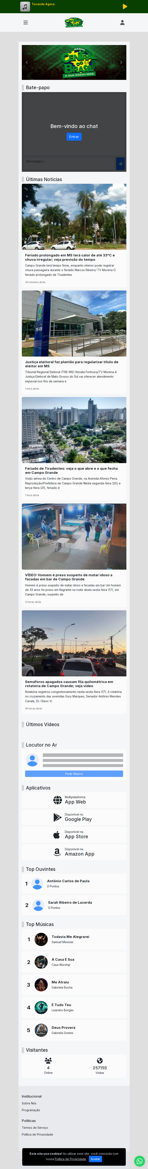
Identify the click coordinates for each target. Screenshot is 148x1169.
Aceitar (95, 1159)
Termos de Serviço (35, 1127)
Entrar (74, 137)
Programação (31, 1110)
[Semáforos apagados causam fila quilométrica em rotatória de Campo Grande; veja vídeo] (74, 662)
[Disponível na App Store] (74, 835)
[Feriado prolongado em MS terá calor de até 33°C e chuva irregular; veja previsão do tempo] (74, 235)
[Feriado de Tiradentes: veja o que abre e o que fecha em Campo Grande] (74, 448)
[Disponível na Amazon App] (74, 852)
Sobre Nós (29, 1103)
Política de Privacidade (37, 1134)
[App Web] (74, 800)
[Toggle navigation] (25, 22)
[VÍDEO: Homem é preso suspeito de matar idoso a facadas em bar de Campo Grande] (74, 555)
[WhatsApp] (139, 1161)
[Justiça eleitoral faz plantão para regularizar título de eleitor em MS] (74, 342)
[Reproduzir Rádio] (125, 7)
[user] (122, 22)
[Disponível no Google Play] (74, 817)
